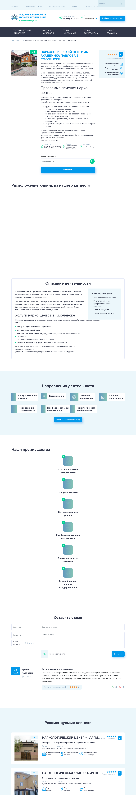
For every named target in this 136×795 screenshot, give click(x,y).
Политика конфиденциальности (17, 771)
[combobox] (91, 16)
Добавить (126, 561)
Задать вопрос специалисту (68, 408)
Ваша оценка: (8, 550)
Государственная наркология (22, 28)
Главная (13, 36)
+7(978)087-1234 (71, 16)
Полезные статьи (34, 3)
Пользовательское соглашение (17, 768)
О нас (74, 3)
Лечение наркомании (69, 28)
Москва (19, 37)
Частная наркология (48, 28)
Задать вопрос (124, 769)
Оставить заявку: (56, 152)
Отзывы (14, 3)
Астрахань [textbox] (90, 16)
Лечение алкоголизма (91, 28)
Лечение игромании (112, 28)
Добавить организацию (112, 15)
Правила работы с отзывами (97, 3)
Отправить (76, 166)
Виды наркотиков (57, 3)
